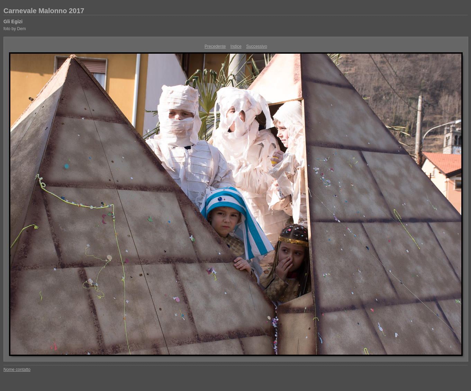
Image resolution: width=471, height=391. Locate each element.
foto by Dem (14, 28)
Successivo (256, 46)
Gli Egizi (12, 21)
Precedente (215, 46)
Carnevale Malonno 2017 (43, 11)
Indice (236, 46)
